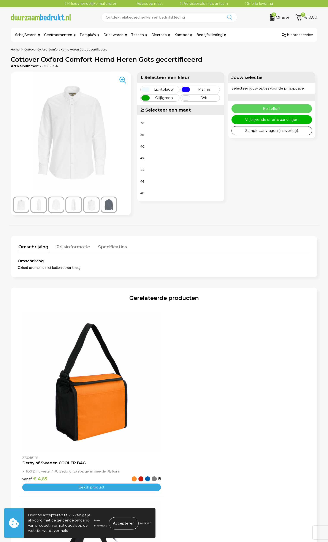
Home (15, 49)
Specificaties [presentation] (108, 246)
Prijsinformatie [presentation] (71, 246)
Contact (176, 477)
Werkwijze (102, 490)
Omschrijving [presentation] (33, 246)
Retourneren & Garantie (190, 497)
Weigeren (145, 523)
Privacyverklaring (260, 490)
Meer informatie (100, 523)
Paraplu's (88, 35)
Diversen (159, 35)
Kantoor (181, 35)
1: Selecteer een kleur (165, 77)
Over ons (101, 477)
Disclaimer (254, 497)
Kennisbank (103, 497)
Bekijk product (54, 416)
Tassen (137, 35)
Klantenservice (297, 35)
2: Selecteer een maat (165, 110)
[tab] (33, 247)
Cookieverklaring (260, 484)
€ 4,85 (34, 408)
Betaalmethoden (184, 484)
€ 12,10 (254, 408)
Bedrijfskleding (209, 35)
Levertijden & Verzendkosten (194, 490)
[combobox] (162, 17)
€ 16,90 (182, 408)
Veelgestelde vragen (111, 484)
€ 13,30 (108, 421)
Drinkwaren (113, 35)
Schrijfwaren (25, 35)
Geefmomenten (58, 35)
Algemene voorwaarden (266, 477)
